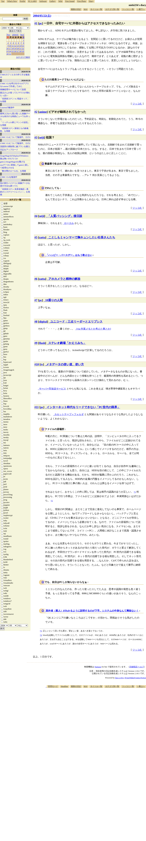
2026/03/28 (25, 104)
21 (21, 48)
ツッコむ (137, 103)
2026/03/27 (25, 110)
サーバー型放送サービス (52, 388)
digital (43, 321)
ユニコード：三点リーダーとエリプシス (76, 321)
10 (10, 45)
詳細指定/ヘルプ (137, 667)
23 (8, 51)
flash (42, 343)
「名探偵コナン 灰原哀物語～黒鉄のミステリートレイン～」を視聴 (15, 192)
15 (23, 45)
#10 (37, 364)
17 (10, 48)
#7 (36, 300)
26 (15, 51)
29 (23, 51)
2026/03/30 (25, 71)
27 (18, 51)
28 (21, 51)
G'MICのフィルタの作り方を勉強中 (14, 76)
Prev (8, 34)
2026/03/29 (25, 80)
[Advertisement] (105, 711)
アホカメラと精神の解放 (64, 278)
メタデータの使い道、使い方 (65, 364)
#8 (36, 321)
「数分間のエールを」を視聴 (13, 171)
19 (15, 48)
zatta (42, 237)
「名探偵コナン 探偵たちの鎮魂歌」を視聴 (14, 129)
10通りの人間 (54, 300)
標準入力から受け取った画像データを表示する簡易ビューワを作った (15, 116)
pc (40, 23)
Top (2, 1)
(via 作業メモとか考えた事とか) (93, 328)
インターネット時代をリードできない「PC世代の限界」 (83, 407)
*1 (41, 631)
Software (43, 1)
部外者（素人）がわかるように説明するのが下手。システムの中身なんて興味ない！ (92, 610)
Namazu (98, 667)
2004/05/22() (42, 15)
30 (8, 54)
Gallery (53, 1)
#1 (36, 23)
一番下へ (141, 9)
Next (22, 34)
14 (21, 45)
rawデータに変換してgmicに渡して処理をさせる (14, 166)
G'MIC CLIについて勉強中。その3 (15, 137)
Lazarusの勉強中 (7, 107)
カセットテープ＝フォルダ (69, 414)
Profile (22, 1)
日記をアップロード (9, 150)
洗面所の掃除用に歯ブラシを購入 (15, 146)
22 (23, 48)
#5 (36, 237)
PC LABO (32, 1)
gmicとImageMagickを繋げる (12, 162)
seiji (41, 137)
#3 (36, 137)
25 (13, 51)
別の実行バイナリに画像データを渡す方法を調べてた (15, 184)
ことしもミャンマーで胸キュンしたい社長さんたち (81, 237)
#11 (37, 407)
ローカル (69, 223)
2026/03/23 (25, 174)
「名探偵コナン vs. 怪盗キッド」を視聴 (14, 100)
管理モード (53, 686)
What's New (12, 1)
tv (42, 364)
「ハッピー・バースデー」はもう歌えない (69, 255)
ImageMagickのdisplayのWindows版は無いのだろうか (14, 157)
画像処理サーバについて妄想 (13, 89)
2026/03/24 (25, 153)
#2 (36, 111)
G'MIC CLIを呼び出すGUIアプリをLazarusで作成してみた (14, 84)
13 (18, 45)
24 (10, 51)
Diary (91, 1)
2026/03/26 (25, 134)
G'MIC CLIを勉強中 (8, 177)
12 (15, 45)
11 (13, 45)
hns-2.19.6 (119, 678)
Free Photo (81, 1)
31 (10, 54)
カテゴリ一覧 (15, 199)
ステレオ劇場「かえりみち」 (67, 343)
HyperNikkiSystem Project (135, 678)
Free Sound (70, 1)
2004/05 (15, 34)
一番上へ (141, 686)
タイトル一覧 (96, 9)
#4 (36, 216)
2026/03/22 (25, 180)
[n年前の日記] (61, 15)
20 (18, 48)
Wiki (60, 1)
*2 (41, 635)
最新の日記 (76, 9)
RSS (85, 9)
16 (8, 48)
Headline (64, 686)
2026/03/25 (25, 140)
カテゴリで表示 (23, 57)
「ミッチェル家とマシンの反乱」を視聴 (15, 123)
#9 (36, 343)
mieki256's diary (137, 5)
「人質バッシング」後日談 (64, 216)
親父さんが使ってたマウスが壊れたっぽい (15, 94)
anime (43, 111)
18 (13, 48)
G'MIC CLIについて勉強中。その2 (15, 143)
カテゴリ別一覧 (112, 9)
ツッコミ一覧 (128, 9)
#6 (36, 278)
